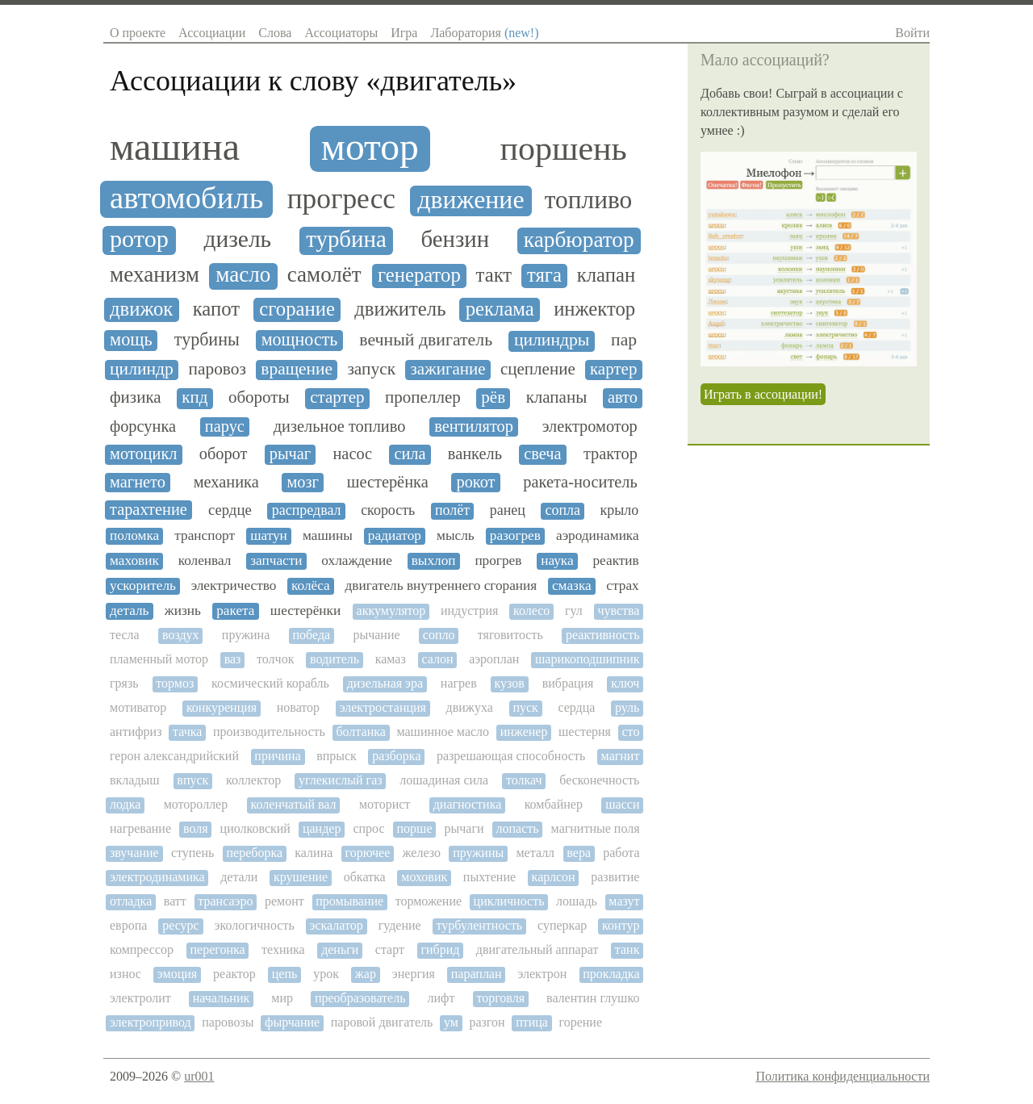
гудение (399, 925)
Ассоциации (211, 33)
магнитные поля (595, 828)
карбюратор (579, 240)
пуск (524, 707)
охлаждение (356, 560)
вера (579, 852)
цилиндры (551, 340)
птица (532, 1022)
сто (631, 731)
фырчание (292, 1022)
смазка (572, 585)
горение (581, 1022)
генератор (419, 275)
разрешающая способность (511, 756)
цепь (285, 974)
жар (365, 974)
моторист (384, 804)
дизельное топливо (340, 426)
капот (216, 309)
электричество (234, 585)
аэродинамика (597, 535)
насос (352, 453)
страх (622, 585)
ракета (235, 610)
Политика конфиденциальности (842, 1076)
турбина (346, 239)
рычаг (291, 453)
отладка (131, 901)
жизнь (183, 610)
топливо (588, 200)
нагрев (459, 683)
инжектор (594, 309)
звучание (134, 852)
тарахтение (148, 509)
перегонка (217, 949)
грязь (124, 683)
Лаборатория (484, 33)
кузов (510, 683)
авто (623, 397)
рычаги (464, 828)
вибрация (568, 683)
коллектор (253, 780)
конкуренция (221, 707)
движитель (399, 309)
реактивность (602, 635)
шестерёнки (305, 610)
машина (175, 147)
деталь (129, 610)
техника (283, 949)
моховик (424, 877)
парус (225, 426)
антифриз (135, 731)
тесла (125, 635)
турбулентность (480, 925)
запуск (371, 369)
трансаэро (225, 901)
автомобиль (186, 198)
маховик (134, 560)
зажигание (448, 369)
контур (620, 925)
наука (557, 560)
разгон (486, 1022)
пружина (246, 635)
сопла (562, 510)
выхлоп (434, 560)
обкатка (365, 877)
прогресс (341, 199)
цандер (322, 828)
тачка (187, 731)
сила (409, 453)
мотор (370, 147)
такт (494, 275)
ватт (175, 901)
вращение (296, 369)
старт (389, 949)
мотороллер (196, 804)
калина (313, 852)
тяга (544, 275)
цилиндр (142, 369)
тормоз (175, 683)
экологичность (255, 925)
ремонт (284, 901)
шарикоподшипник (587, 659)
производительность (269, 731)
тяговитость (510, 635)
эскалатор (336, 925)
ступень (192, 852)
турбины (207, 339)
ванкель (475, 453)
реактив (615, 560)
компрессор (142, 949)
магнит (620, 756)
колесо (531, 610)
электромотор (590, 426)
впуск (192, 780)
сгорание (297, 309)
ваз (232, 659)
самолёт (324, 274)
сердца (576, 707)
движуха (469, 707)
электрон (542, 974)
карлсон (553, 877)
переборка (255, 852)
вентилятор (473, 426)
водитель (334, 659)
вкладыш (135, 780)
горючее (368, 852)
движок (141, 309)
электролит (140, 998)
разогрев (515, 535)
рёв (493, 397)
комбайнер (554, 804)
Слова (274, 33)
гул (574, 610)
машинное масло (442, 731)
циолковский (255, 828)
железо (422, 852)
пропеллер (423, 397)
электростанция (383, 707)
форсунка (143, 426)
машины (328, 535)
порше (415, 828)
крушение (301, 877)
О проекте (137, 33)
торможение (428, 901)
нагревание (140, 828)
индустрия (469, 610)
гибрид (439, 949)
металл (535, 852)
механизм (154, 274)
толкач (524, 780)
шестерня (584, 731)
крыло (619, 510)
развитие (615, 877)
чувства (618, 610)
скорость (388, 510)
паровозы (227, 1022)
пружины (478, 852)
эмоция (177, 974)
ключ (625, 683)
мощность (299, 339)
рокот (475, 482)
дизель (237, 239)
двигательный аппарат (537, 949)
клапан (606, 275)
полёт (452, 510)
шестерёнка (388, 482)
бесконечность (599, 780)
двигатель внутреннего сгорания (441, 585)
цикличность (509, 901)
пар (624, 340)
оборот (223, 453)
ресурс (180, 925)
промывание (349, 901)
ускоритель (143, 585)
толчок (275, 659)
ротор (139, 239)
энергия (413, 974)
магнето (137, 482)
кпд (194, 397)
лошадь (576, 901)
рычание (376, 635)
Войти (912, 33)
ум (451, 1022)
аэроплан (494, 659)
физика (135, 397)
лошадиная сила (443, 780)
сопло (439, 635)
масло (242, 274)
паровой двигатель (382, 1022)
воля (195, 828)
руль (627, 707)
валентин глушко (592, 998)
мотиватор (138, 707)
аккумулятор (391, 610)
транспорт (204, 535)
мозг (302, 482)
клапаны (557, 397)
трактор (610, 453)
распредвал (306, 510)
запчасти (276, 560)
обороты (259, 397)
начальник (221, 998)
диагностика (467, 804)
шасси (622, 804)
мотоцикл (143, 453)
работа (621, 852)
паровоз (217, 369)
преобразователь (360, 998)
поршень (563, 148)
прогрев (498, 560)
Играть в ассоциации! (763, 394)
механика (226, 482)
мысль (456, 535)
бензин (455, 239)
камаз (390, 659)
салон (437, 659)
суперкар (562, 925)
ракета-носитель (580, 482)
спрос (368, 828)
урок (326, 974)
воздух (180, 635)
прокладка (611, 974)
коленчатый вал (294, 804)
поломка (134, 535)
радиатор (394, 535)
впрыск (336, 756)
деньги (339, 949)
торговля (500, 998)
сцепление (537, 369)
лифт (440, 998)
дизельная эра (385, 683)
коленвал (205, 560)
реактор (234, 974)
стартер (337, 397)
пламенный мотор (159, 659)
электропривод (150, 1022)
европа (128, 925)
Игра (404, 33)
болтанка (360, 731)
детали (238, 877)
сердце (230, 510)
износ (125, 974)
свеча (542, 453)
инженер (524, 731)
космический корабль (270, 683)
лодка (125, 804)
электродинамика (157, 877)
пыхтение (489, 877)
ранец (507, 510)
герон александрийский (174, 756)
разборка (396, 756)
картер (613, 369)
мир (282, 998)
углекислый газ (341, 780)
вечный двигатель (425, 339)
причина (277, 756)
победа (312, 635)
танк (627, 949)
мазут (624, 901)
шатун (268, 535)
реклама (500, 309)
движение (470, 200)
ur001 (199, 1076)
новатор (298, 707)
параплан (476, 974)
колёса (310, 585)
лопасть (517, 828)
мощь (131, 339)
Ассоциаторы (341, 33)
